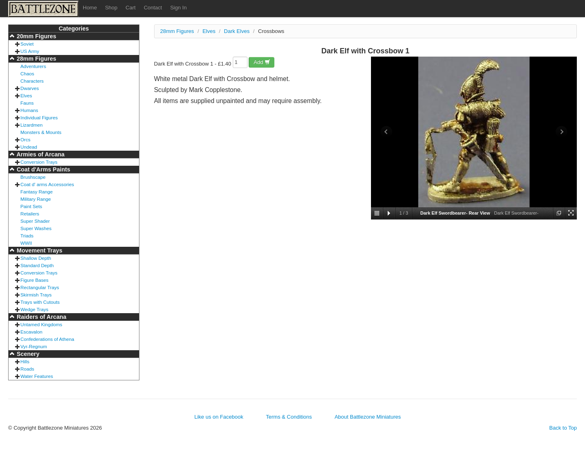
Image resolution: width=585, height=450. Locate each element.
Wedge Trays (34, 309)
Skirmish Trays (36, 294)
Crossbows (271, 31)
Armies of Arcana (39, 154)
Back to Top (563, 428)
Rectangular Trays (39, 287)
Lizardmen (31, 124)
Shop (111, 7)
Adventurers (33, 66)
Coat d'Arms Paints (42, 169)
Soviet (26, 43)
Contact (153, 7)
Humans (29, 110)
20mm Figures (35, 36)
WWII (26, 243)
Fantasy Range (36, 191)
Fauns (26, 102)
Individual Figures (39, 117)
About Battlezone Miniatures (368, 417)
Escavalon (31, 331)
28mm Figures (35, 58)
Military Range (35, 199)
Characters (32, 80)
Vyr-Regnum (33, 346)
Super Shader (35, 221)
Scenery (27, 354)
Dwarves (29, 88)
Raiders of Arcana (40, 317)
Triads (26, 235)
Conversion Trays (38, 162)
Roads (27, 368)
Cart (131, 7)
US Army (29, 51)
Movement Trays (38, 250)
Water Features (36, 376)
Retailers (29, 213)
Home (90, 7)
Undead (28, 146)
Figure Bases (34, 280)
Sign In (178, 7)
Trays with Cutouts (40, 302)
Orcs (25, 139)
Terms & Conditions (289, 417)
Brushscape (33, 177)
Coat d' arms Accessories (47, 184)
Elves (26, 95)
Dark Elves (236, 31)
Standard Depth (37, 265)
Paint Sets (31, 206)
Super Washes (35, 228)
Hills (24, 361)
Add (262, 62)
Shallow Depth (35, 258)
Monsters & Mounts (41, 132)
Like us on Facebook (218, 417)
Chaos (27, 73)
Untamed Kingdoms (41, 324)
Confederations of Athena (47, 339)
